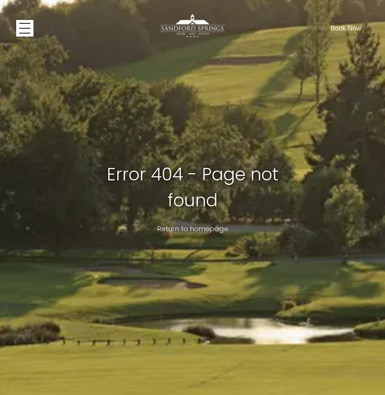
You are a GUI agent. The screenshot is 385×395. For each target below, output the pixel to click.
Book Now (345, 28)
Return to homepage (192, 228)
